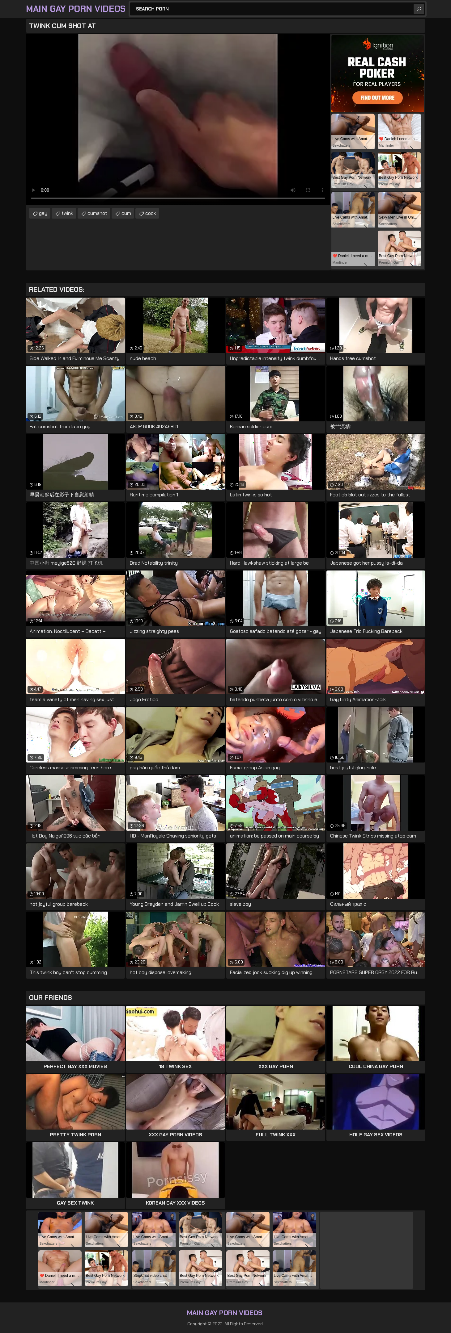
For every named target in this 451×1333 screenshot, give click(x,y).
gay (43, 213)
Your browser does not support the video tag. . (178, 119)
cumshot (97, 213)
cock (150, 213)
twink (67, 213)
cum (126, 213)
